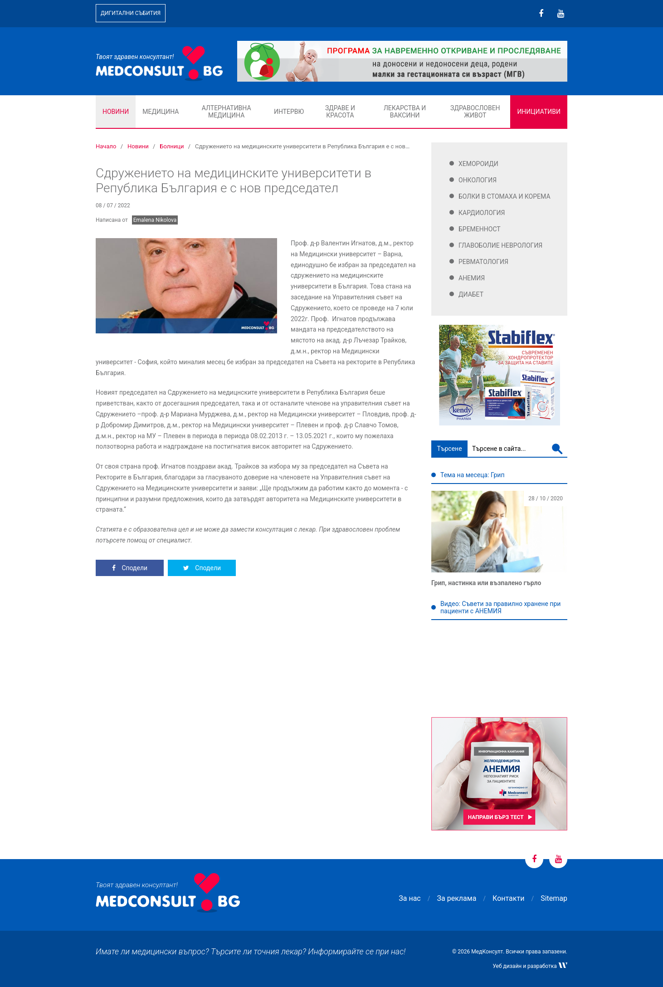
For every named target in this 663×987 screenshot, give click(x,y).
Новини (115, 111)
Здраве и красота (340, 111)
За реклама (457, 898)
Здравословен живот (475, 111)
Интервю (289, 111)
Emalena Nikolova (155, 220)
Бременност (479, 229)
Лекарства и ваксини (405, 111)
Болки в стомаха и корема (504, 196)
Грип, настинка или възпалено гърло (486, 582)
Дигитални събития (131, 13)
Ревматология (483, 261)
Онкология (477, 180)
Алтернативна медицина (226, 111)
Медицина (160, 111)
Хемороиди (478, 163)
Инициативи (539, 111)
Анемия (471, 278)
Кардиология (481, 212)
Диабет (470, 294)
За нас (409, 898)
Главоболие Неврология (500, 245)
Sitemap (554, 898)
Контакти (508, 898)
